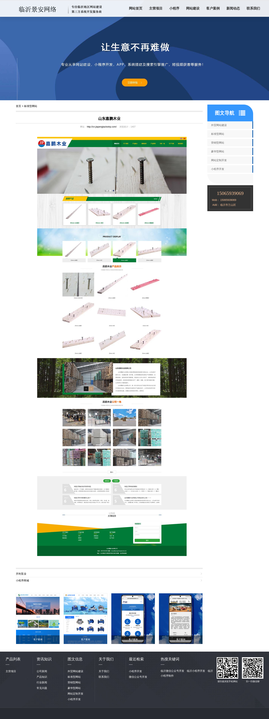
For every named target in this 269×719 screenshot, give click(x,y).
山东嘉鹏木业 (109, 119)
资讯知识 (44, 659)
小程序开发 (217, 168)
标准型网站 (30, 106)
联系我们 (253, 8)
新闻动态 (233, 8)
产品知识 (42, 676)
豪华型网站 (217, 151)
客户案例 (213, 8)
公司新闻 (42, 671)
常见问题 (42, 688)
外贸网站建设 (219, 125)
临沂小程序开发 (196, 670)
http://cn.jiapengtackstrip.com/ (102, 126)
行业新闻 (42, 682)
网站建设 (193, 8)
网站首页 (135, 8)
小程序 (174, 8)
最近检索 (136, 659)
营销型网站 (217, 142)
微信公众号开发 (138, 676)
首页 (18, 106)
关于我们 (104, 671)
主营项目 (156, 8)
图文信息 (75, 659)
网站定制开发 (219, 160)
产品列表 (13, 659)
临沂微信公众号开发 (172, 670)
